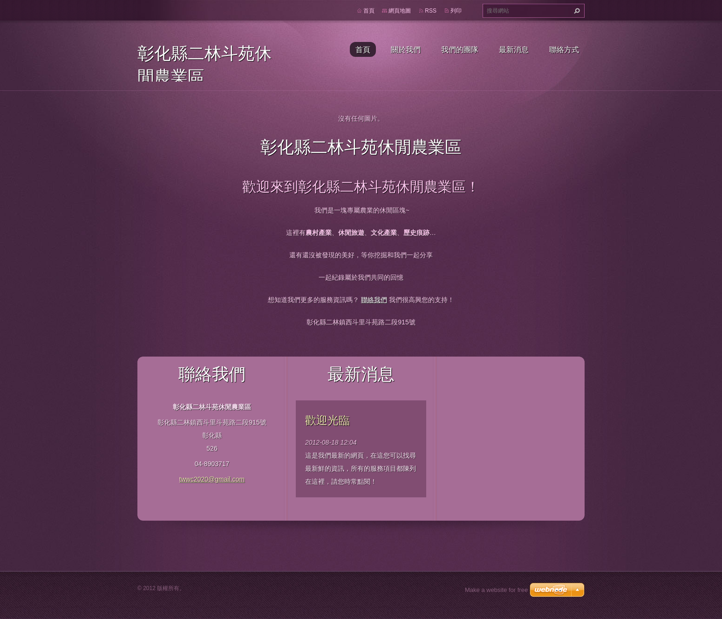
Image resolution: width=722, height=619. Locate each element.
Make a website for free (496, 589)
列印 (456, 10)
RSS (430, 10)
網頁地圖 (399, 10)
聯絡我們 (374, 299)
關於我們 (406, 49)
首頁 (362, 49)
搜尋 (576, 11)
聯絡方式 (564, 49)
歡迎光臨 (327, 420)
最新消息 (514, 49)
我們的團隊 (459, 49)
